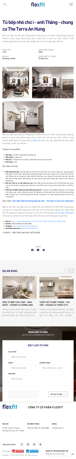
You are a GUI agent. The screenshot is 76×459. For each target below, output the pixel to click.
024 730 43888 (43, 428)
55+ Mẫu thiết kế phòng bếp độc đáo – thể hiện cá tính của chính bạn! (43, 201)
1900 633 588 (32, 428)
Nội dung (11, 374)
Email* (11, 363)
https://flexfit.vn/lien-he (29, 228)
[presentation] (23, 394)
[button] (72, 270)
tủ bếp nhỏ (35, 140)
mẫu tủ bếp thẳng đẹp (64, 212)
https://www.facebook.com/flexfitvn (25, 226)
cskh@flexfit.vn (58, 428)
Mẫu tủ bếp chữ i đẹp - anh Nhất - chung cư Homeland (17, 303)
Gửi (72, 454)
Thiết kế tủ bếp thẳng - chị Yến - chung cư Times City (54, 303)
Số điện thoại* (45, 363)
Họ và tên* (12, 352)
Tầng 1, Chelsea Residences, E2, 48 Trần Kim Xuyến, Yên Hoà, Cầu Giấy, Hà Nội (38, 221)
